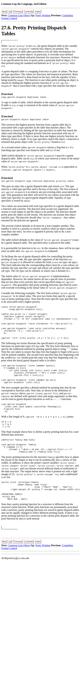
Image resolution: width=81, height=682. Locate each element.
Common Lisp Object (19, 15)
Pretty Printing (42, 15)
